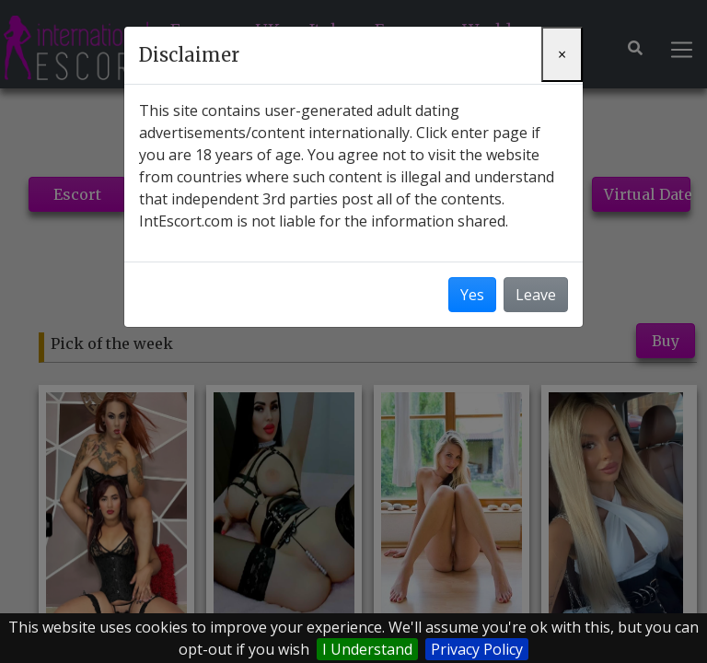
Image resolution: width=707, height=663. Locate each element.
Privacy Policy (477, 649)
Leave (536, 295)
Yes (472, 295)
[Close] (562, 54)
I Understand (367, 649)
